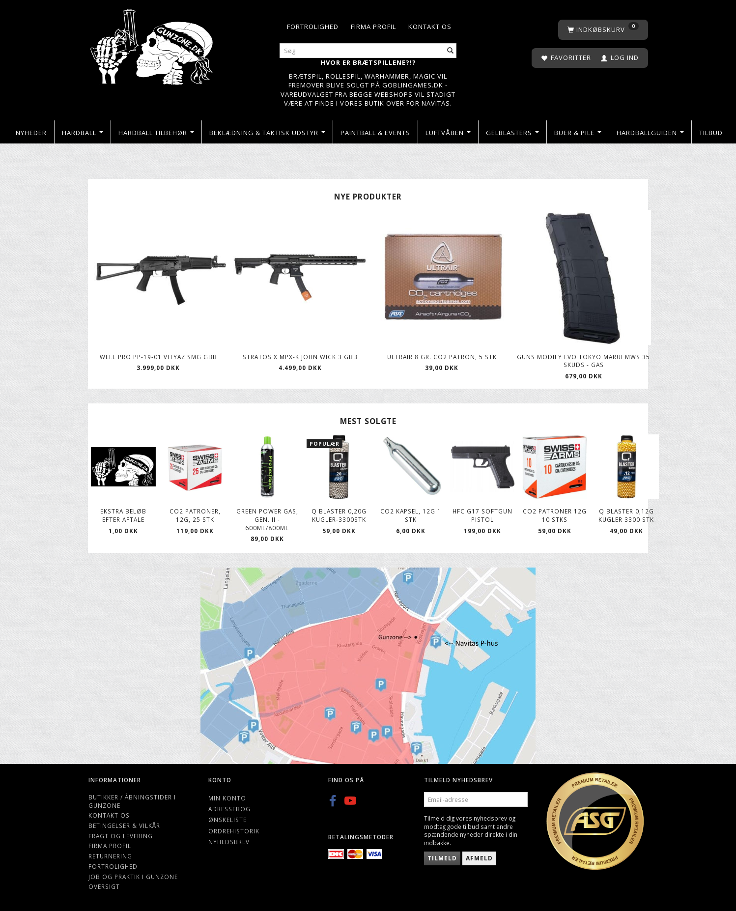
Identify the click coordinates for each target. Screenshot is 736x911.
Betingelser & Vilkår (124, 825)
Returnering (110, 856)
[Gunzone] (152, 44)
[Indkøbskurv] (603, 30)
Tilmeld (442, 858)
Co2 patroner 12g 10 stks (555, 515)
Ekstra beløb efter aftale (123, 515)
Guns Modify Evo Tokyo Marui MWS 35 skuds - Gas (583, 361)
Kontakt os (430, 26)
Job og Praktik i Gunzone (133, 877)
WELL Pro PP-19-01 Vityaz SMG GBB (158, 357)
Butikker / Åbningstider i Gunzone (132, 801)
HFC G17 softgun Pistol (482, 515)
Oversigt (104, 886)
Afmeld (479, 858)
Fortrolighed (313, 26)
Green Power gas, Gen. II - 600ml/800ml (267, 519)
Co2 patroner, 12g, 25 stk (195, 515)
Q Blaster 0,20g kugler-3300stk (339, 515)
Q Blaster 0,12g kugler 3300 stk (626, 515)
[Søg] (450, 51)
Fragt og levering (120, 836)
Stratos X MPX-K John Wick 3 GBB (300, 357)
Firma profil (373, 26)
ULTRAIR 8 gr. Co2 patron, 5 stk (442, 357)
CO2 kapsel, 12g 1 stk (410, 515)
